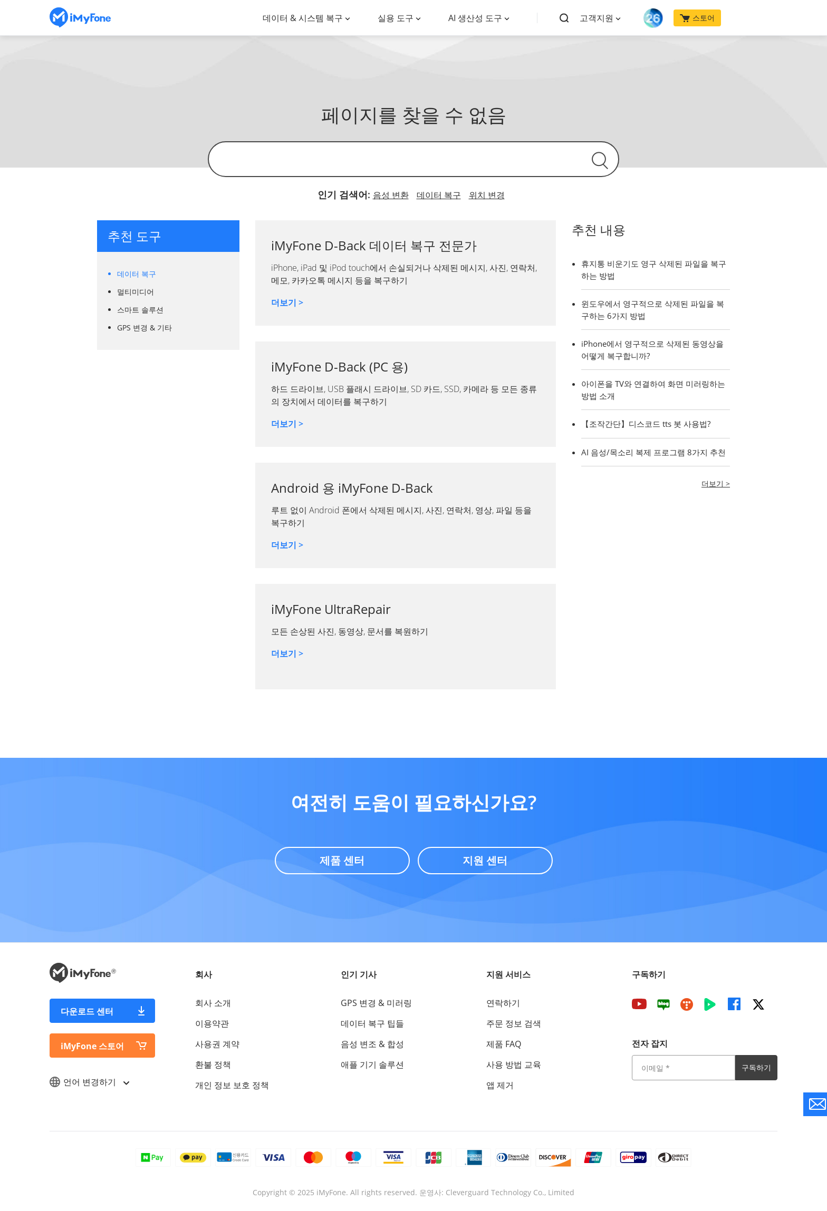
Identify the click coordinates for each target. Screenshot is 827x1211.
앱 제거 (500, 1085)
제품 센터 (342, 860)
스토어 (697, 18)
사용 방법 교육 (513, 1064)
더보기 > (287, 302)
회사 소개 (213, 1003)
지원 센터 (485, 860)
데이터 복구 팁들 (372, 1023)
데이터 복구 (439, 195)
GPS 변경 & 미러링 (376, 1003)
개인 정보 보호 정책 (232, 1085)
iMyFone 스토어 (92, 1046)
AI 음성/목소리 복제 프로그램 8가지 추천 (653, 452)
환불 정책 (213, 1064)
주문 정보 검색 (513, 1023)
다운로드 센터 (87, 1011)
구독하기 (756, 1067)
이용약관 (212, 1023)
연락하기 (503, 1003)
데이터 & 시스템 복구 (303, 18)
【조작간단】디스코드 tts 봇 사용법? (645, 423)
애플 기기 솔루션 (372, 1064)
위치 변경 (487, 195)
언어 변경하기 (89, 1082)
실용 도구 (396, 18)
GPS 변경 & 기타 (144, 328)
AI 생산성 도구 (475, 18)
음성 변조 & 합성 (372, 1044)
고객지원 (596, 18)
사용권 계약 (217, 1044)
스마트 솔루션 (140, 310)
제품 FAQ (503, 1044)
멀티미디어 (135, 292)
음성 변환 (391, 195)
